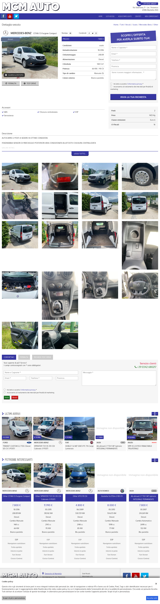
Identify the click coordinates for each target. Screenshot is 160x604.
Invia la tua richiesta (133, 97)
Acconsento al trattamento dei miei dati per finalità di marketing (30, 392)
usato (135, 25)
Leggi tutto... (80, 154)
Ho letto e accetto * (128, 84)
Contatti (138, 16)
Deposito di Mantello (53, 574)
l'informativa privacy (134, 84)
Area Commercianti (151, 16)
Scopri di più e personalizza (14, 598)
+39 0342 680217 (145, 366)
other (156, 25)
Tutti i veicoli (125, 25)
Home (100, 16)
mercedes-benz (145, 25)
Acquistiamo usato (125, 16)
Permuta (10, 83)
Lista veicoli (110, 16)
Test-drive (30, 83)
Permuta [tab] (24, 357)
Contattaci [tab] (9, 357)
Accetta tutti (152, 598)
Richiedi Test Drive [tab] (42, 357)
